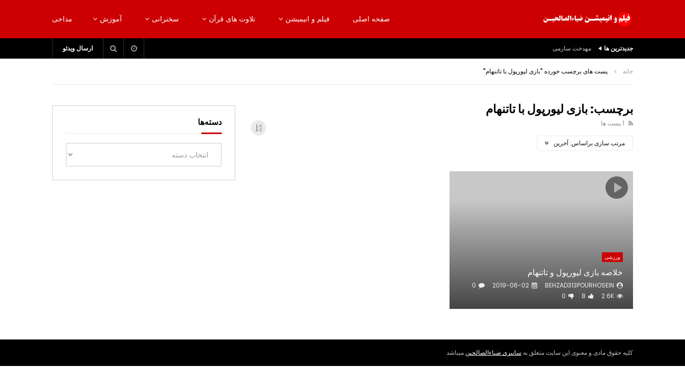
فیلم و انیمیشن (307, 19)
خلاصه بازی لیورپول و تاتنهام (575, 272)
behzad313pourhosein (579, 285)
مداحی (62, 19)
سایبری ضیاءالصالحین (493, 352)
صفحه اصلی (371, 19)
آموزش (111, 19)
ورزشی (612, 257)
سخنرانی (165, 19)
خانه (628, 71)
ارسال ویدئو (78, 48)
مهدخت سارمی (571, 48)
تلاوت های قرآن (232, 19)
